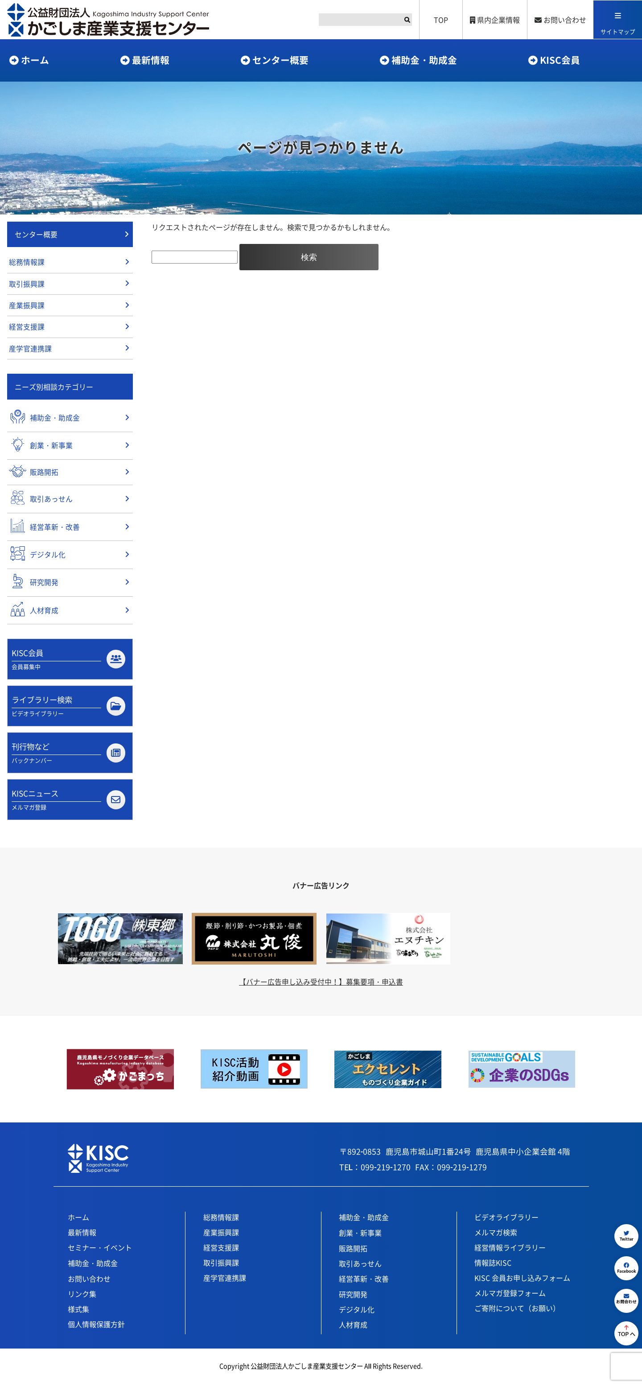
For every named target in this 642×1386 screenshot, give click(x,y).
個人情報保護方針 (96, 1326)
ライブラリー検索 (68, 707)
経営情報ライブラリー (510, 1249)
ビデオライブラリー (506, 1219)
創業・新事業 (360, 1234)
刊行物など (68, 754)
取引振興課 (27, 284)
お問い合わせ (560, 19)
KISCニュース (68, 801)
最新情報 (150, 59)
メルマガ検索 (495, 1234)
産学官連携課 (30, 350)
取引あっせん (360, 1265)
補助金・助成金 (424, 59)
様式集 (78, 1311)
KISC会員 (560, 59)
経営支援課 (27, 328)
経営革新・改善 (364, 1280)
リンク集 (82, 1296)
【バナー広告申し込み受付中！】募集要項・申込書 (321, 983)
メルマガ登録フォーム (510, 1295)
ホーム (35, 59)
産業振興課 (27, 306)
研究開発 (353, 1296)
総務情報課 (27, 262)
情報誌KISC (492, 1264)
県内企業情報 (494, 19)
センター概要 (280, 59)
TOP (440, 19)
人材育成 (353, 1326)
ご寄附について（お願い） (517, 1310)
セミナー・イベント (100, 1249)
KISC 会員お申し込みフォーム (522, 1280)
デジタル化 (356, 1311)
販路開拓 (353, 1250)
